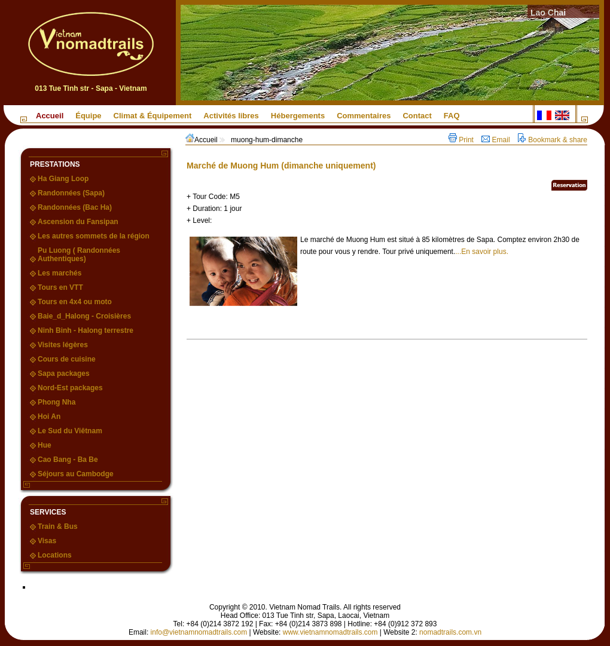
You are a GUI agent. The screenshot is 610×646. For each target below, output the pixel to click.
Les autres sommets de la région (94, 236)
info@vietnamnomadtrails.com (199, 632)
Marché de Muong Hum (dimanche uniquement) (281, 165)
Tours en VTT (60, 287)
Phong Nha (56, 402)
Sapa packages (64, 373)
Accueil (49, 115)
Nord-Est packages (70, 388)
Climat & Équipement (153, 115)
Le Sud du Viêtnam (70, 431)
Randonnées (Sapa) (71, 193)
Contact (416, 115)
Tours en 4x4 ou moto (75, 302)
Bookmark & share (552, 140)
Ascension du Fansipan (78, 222)
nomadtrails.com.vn (450, 632)
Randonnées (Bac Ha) (75, 207)
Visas (47, 541)
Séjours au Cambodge (76, 474)
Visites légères (63, 345)
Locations (55, 555)
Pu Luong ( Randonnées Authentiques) (79, 254)
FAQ (452, 115)
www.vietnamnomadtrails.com (330, 632)
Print (462, 140)
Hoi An (49, 416)
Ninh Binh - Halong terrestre (85, 330)
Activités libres (231, 115)
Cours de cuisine (67, 359)
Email (496, 140)
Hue (44, 445)
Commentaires (364, 115)
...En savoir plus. (481, 251)
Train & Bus (58, 526)
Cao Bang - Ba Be (68, 459)
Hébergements (298, 115)
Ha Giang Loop (63, 178)
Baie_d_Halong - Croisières (84, 316)
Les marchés (59, 273)
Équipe (88, 115)
